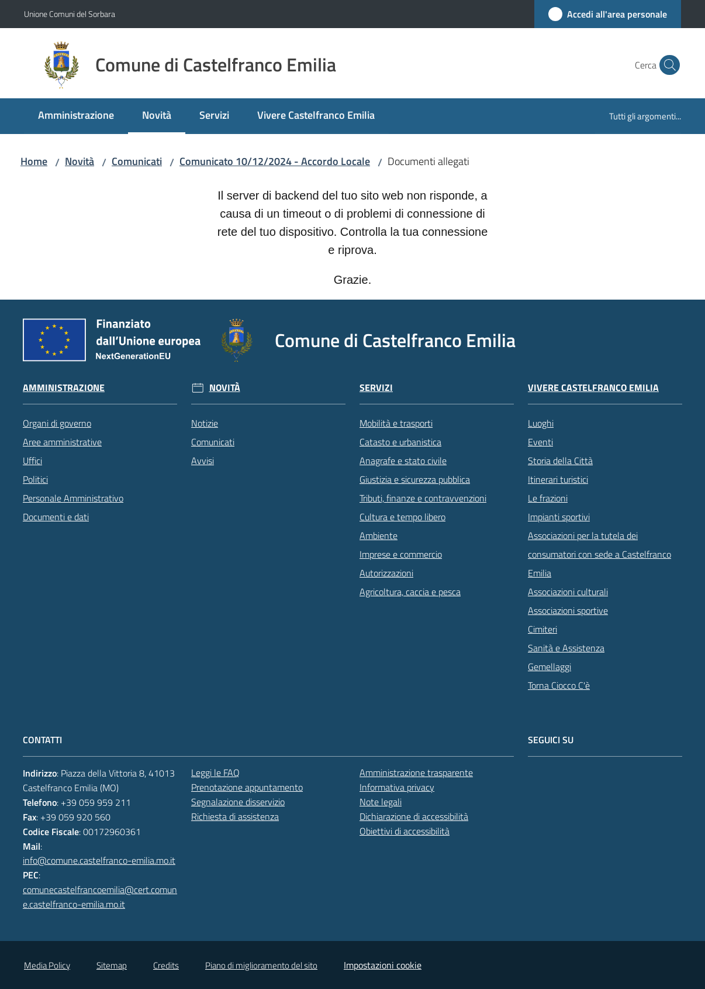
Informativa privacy (397, 787)
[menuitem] (76, 116)
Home (33, 161)
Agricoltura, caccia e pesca (410, 592)
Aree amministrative (62, 442)
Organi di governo (57, 423)
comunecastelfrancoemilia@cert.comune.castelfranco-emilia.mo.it (100, 896)
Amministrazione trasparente (416, 772)
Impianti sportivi (559, 517)
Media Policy (47, 965)
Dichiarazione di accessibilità (414, 816)
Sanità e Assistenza (566, 648)
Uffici (32, 461)
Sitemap (111, 965)
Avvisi (202, 461)
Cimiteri (542, 629)
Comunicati (137, 161)
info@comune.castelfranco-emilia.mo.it (99, 860)
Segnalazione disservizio (238, 802)
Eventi (540, 442)
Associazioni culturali (568, 592)
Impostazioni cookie (382, 965)
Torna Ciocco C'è (559, 685)
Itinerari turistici (558, 479)
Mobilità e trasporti (396, 423)
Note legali (381, 802)
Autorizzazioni (386, 573)
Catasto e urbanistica (400, 442)
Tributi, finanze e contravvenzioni (423, 498)
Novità (79, 161)
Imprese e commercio (401, 554)
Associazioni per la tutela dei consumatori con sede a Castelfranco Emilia (599, 554)
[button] (667, 65)
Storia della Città (560, 461)
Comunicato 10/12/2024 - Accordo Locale (274, 161)
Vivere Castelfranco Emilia (593, 387)
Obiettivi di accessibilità (405, 831)
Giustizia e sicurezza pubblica (415, 479)
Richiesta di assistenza (235, 816)
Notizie (204, 423)
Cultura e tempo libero (402, 517)
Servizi (376, 387)
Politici (35, 479)
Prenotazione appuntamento (247, 787)
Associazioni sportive (568, 610)
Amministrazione (64, 387)
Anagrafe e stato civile (403, 461)
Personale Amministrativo (73, 498)
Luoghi (541, 423)
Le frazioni (548, 498)
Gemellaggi (549, 667)
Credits (166, 965)
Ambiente (379, 535)
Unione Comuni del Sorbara (69, 14)
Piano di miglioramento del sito (261, 965)
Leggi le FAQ (215, 772)
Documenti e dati (56, 517)
